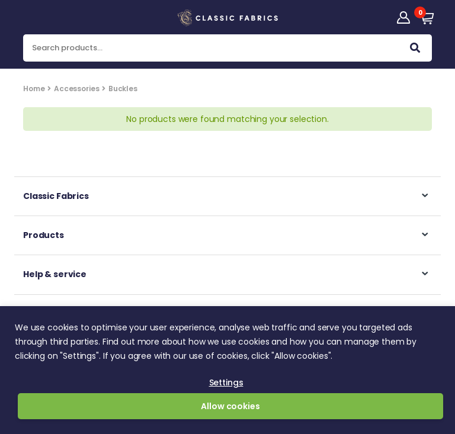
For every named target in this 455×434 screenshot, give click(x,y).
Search (415, 50)
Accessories (76, 88)
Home (33, 88)
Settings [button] (226, 382)
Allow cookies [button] (230, 406)
